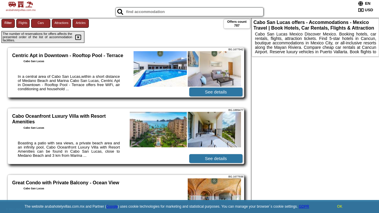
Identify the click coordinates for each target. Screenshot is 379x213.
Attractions (61, 23)
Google (112, 206)
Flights (23, 23)
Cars (41, 23)
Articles (81, 23)
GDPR (304, 206)
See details (216, 91)
